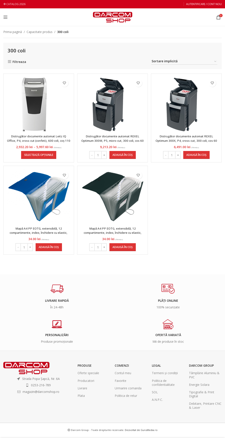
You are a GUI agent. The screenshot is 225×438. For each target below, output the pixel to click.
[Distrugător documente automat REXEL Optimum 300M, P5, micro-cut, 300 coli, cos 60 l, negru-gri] (108, 104)
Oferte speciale (88, 374)
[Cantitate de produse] (98, 155)
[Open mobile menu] (5, 17)
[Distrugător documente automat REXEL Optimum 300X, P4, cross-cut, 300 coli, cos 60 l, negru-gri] (182, 104)
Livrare (82, 389)
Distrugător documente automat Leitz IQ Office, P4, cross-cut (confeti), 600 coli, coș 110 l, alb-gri (38, 140)
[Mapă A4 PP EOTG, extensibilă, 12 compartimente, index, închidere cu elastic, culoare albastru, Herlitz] (38, 197)
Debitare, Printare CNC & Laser (205, 407)
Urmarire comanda (128, 389)
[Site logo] (112, 17)
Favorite (120, 382)
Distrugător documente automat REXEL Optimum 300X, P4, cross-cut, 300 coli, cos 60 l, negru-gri (187, 140)
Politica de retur (126, 397)
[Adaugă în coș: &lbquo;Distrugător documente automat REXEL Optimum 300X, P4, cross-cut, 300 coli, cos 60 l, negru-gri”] (197, 155)
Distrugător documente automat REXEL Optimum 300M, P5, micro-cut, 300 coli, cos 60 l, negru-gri (113, 140)
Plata (81, 397)
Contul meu (123, 374)
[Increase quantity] (104, 155)
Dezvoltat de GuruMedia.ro (141, 431)
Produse (85, 367)
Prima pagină (12, 32)
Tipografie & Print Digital (201, 395)
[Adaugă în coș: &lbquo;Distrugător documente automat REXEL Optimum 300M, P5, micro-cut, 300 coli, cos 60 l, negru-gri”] (122, 155)
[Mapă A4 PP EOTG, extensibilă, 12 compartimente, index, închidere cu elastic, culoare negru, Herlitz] (112, 197)
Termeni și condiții (165, 374)
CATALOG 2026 (15, 4)
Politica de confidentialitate (163, 384)
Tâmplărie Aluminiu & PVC (204, 376)
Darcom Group (201, 367)
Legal (156, 367)
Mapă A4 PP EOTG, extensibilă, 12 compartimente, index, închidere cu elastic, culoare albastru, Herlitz (38, 234)
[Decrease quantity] (92, 155)
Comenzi (122, 367)
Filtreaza (19, 62)
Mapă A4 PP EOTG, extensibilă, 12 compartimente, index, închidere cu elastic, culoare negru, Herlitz (112, 234)
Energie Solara (199, 386)
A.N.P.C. (157, 401)
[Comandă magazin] (184, 61)
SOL (155, 393)
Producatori (86, 382)
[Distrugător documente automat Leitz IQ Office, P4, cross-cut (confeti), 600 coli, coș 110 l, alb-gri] (34, 104)
